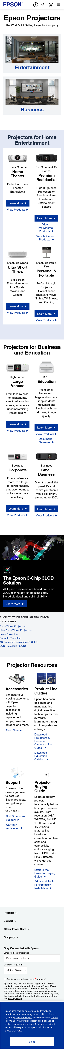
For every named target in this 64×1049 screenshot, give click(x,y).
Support (10, 921)
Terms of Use (50, 996)
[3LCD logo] (19, 569)
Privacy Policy (49, 986)
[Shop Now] (14, 730)
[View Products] (17, 209)
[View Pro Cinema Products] (46, 228)
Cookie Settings (23, 1017)
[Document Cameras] (46, 440)
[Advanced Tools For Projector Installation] (46, 885)
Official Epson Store (17, 929)
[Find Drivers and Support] (18, 818)
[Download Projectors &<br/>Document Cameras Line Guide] (46, 741)
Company (11, 937)
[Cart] (50, 4)
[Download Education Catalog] (46, 756)
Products (10, 913)
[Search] (43, 4)
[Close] (32, 1041)
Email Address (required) (16, 953)
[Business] (32, 109)
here (19, 1030)
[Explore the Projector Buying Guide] (46, 873)
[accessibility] (35, 4)
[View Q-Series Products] (46, 237)
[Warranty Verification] (18, 826)
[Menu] (58, 4)
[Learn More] (17, 203)
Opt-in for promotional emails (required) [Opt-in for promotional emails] (26, 979)
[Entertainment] (32, 67)
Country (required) (13, 964)
